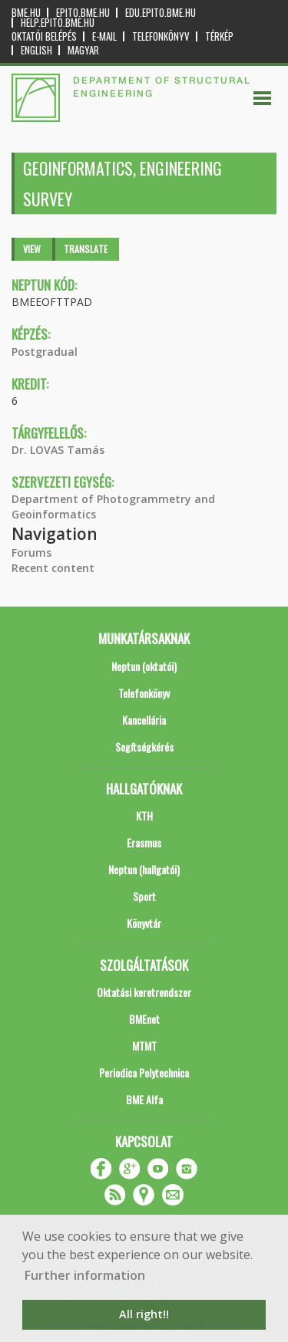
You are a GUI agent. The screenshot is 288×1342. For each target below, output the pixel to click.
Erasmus (144, 842)
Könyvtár (144, 923)
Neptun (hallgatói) (144, 869)
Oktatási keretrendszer (144, 992)
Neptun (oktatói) (144, 666)
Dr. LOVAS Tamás (58, 449)
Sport (144, 896)
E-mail (104, 36)
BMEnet (144, 1019)
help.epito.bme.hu (57, 23)
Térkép (219, 36)
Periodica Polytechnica (144, 1072)
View (32, 248)
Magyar (83, 50)
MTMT (144, 1046)
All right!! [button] (144, 1314)
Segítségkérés (144, 746)
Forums (31, 552)
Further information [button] (85, 1275)
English (36, 50)
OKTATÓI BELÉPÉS (44, 36)
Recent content (53, 568)
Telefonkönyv (161, 36)
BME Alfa (144, 1099)
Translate (86, 248)
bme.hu (26, 13)
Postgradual (45, 351)
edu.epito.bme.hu (160, 13)
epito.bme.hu (83, 13)
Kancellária (144, 720)
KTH (144, 816)
